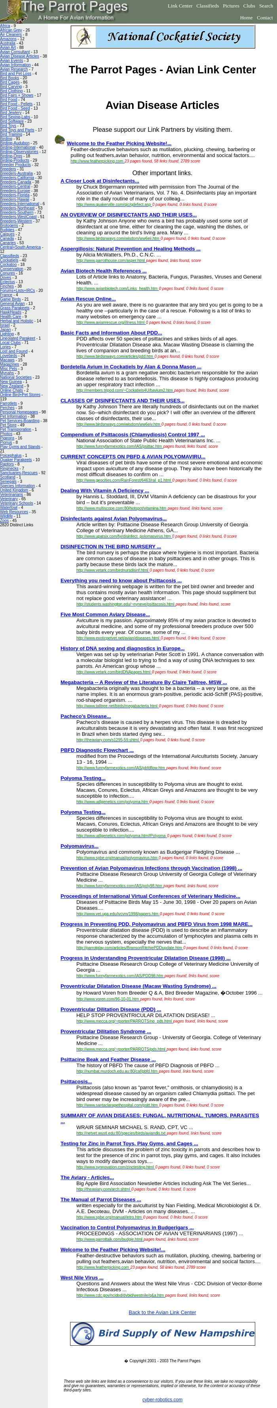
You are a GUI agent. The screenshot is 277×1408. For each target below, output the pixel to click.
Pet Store (8, 425)
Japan (5, 329)
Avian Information (15, 65)
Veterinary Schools (16, 503)
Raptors (7, 464)
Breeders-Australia (16, 173)
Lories (5, 347)
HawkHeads (10, 312)
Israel (4, 325)
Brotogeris (9, 225)
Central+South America (20, 247)
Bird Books (9, 78)
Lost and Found (14, 351)
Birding (6, 138)
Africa (5, 26)
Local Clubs (10, 342)
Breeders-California (17, 178)
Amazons (8, 39)
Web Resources (14, 512)
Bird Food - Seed (15, 108)
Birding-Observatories (19, 152)
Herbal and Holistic (16, 321)
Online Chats (11, 390)
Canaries (8, 243)
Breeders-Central (15, 186)
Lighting (7, 334)
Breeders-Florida (14, 195)
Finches (7, 286)
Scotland (7, 477)
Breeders (8, 169)
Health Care (10, 316)
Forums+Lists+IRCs (17, 290)
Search (266, 6)
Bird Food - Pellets (16, 104)
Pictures (231, 6)
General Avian (12, 303)
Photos (6, 434)
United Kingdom (14, 490)
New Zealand (11, 386)
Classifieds (207, 6)
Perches (7, 408)
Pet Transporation (15, 429)
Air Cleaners (11, 34)
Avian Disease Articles (19, 56)
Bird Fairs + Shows (16, 95)
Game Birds (10, 299)
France (6, 295)
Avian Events (11, 60)
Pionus (6, 442)
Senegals (8, 481)
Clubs (249, 6)
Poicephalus (10, 455)
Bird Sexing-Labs (15, 117)
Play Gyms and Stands (20, 447)
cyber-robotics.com (162, 1399)
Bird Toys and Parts (17, 130)
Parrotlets (8, 403)
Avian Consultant (15, 52)
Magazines (9, 364)
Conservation (11, 269)
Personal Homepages (19, 412)
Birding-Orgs (11, 156)
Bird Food (8, 99)
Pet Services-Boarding (20, 421)
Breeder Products (15, 165)
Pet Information (13, 416)
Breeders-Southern (17, 212)
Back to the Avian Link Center (162, 1312)
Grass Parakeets (14, 308)
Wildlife (6, 516)
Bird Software (12, 121)
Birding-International (18, 147)
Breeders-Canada (15, 182)
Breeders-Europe (15, 191)
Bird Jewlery (10, 112)
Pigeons (7, 438)
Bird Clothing (11, 91)
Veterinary (9, 499)
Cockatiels (9, 260)
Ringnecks (9, 468)
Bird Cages (9, 82)
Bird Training (11, 134)
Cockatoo (8, 264)
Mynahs (7, 373)
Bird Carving (11, 86)
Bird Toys (8, 125)
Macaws (7, 360)
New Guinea (11, 382)
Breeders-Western (16, 221)
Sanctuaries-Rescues (19, 473)
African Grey (11, 30)
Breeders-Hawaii (14, 199)
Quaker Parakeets (16, 460)
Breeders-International (19, 204)
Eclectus (7, 282)
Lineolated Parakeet (17, 338)
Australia (7, 43)
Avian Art (8, 47)
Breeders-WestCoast (18, 217)
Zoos (4, 520)
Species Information (17, 486)
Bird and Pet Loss (15, 73)
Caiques (7, 234)
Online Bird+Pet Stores (20, 395)
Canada (7, 238)
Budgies (7, 230)
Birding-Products (14, 160)
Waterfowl (8, 507)
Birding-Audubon (15, 143)
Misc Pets (8, 368)
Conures (7, 273)
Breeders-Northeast (17, 208)
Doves (5, 277)
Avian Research (14, 69)
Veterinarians (11, 494)
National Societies (16, 377)
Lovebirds (8, 355)
